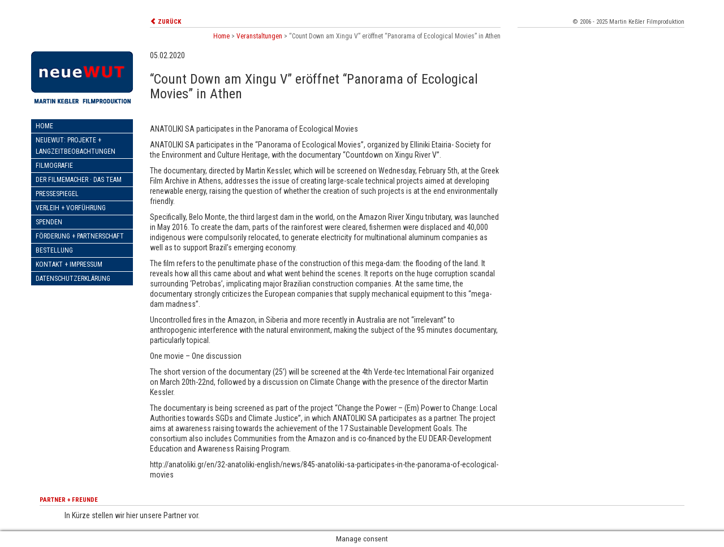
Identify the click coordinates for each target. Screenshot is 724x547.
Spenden (49, 222)
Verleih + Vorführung (71, 208)
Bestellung (54, 250)
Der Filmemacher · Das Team (79, 180)
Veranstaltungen (259, 36)
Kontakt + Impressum (69, 264)
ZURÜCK (165, 21)
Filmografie (54, 166)
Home (44, 126)
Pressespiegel (57, 194)
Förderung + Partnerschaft (80, 236)
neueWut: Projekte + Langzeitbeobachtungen (75, 145)
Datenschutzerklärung (73, 279)
